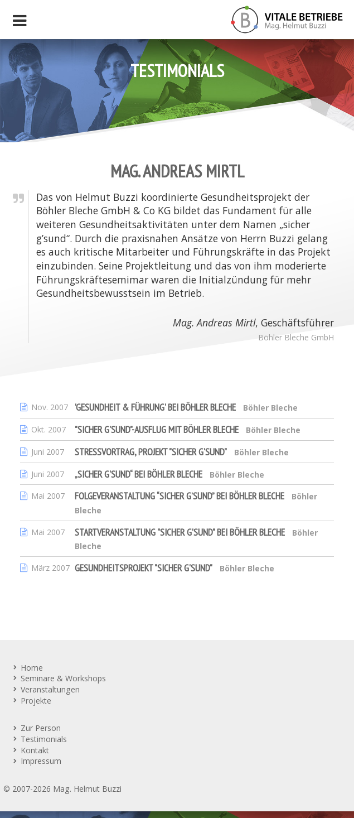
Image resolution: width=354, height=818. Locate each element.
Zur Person (41, 728)
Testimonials (44, 739)
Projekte (36, 700)
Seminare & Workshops (63, 678)
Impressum (41, 761)
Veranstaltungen (50, 689)
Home (32, 667)
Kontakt (35, 750)
